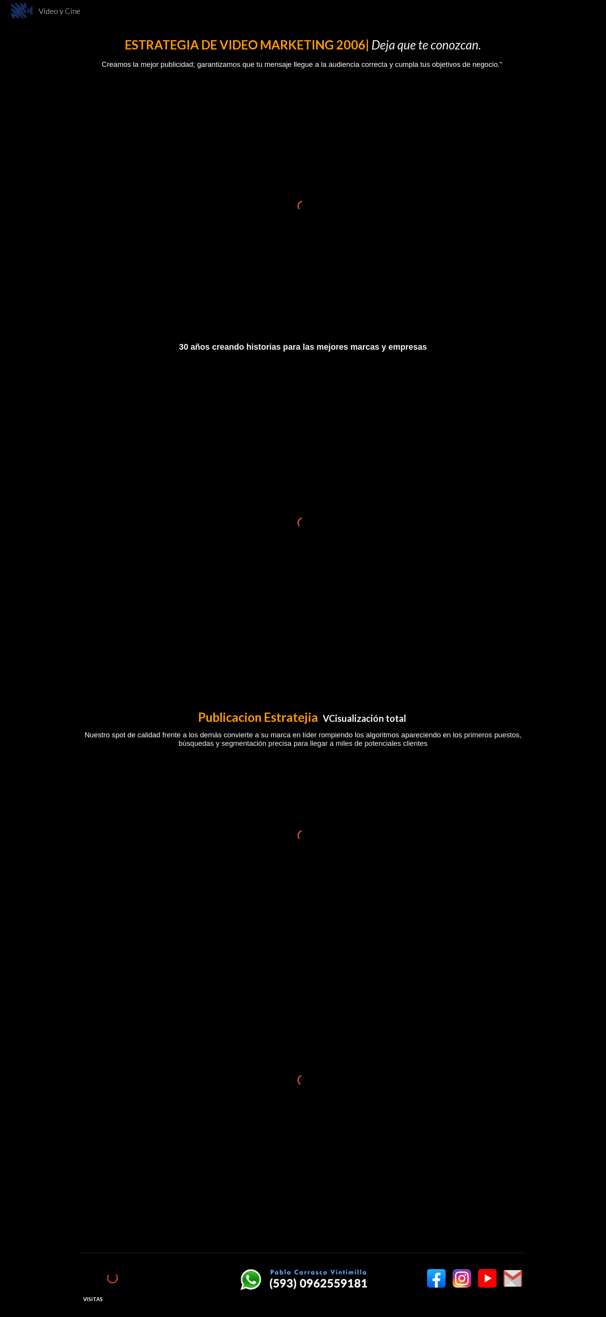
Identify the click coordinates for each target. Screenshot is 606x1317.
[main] (303, 53)
